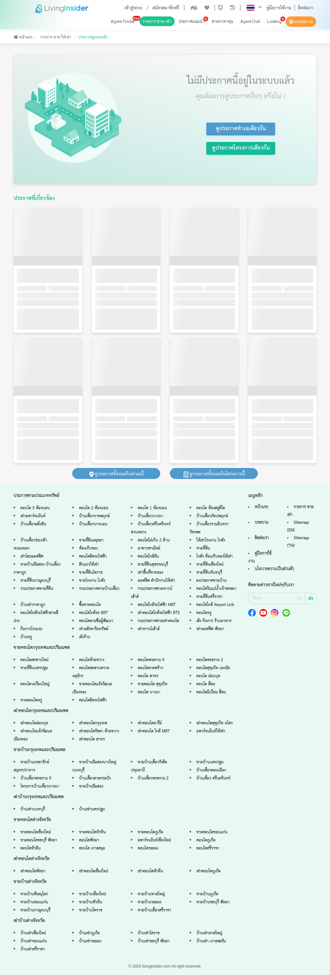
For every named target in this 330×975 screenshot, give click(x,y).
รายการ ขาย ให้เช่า (55, 36)
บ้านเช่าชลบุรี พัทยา (154, 941)
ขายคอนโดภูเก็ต (150, 832)
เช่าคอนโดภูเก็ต (208, 871)
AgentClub (250, 21)
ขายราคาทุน (222, 21)
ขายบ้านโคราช (90, 910)
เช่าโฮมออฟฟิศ (31, 556)
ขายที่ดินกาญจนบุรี (35, 581)
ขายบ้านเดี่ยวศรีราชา (154, 910)
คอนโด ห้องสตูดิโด (210, 508)
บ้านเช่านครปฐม (92, 809)
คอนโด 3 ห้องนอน (35, 508)
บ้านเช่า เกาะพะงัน (211, 941)
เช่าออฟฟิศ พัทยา (210, 629)
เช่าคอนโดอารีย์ (150, 723)
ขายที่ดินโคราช (90, 573)
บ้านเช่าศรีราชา (32, 949)
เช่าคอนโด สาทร (92, 739)
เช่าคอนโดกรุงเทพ (93, 723)
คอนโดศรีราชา (207, 848)
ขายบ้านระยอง (149, 902)
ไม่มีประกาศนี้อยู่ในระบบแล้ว (241, 80)
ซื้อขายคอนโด (90, 605)
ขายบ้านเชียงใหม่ (92, 894)
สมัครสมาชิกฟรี (165, 7)
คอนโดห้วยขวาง (91, 660)
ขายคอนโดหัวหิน (92, 832)
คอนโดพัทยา (89, 840)
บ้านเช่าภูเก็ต (89, 933)
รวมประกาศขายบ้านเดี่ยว (99, 589)
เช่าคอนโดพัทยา (32, 871)
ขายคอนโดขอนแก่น (212, 832)
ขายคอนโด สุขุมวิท (152, 684)
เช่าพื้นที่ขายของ (150, 573)
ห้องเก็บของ (88, 548)
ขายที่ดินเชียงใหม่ (209, 565)
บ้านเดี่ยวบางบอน (93, 524)
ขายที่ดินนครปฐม (34, 668)
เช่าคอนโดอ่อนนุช (34, 723)
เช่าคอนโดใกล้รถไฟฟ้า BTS (159, 613)
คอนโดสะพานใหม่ (34, 660)
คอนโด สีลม (205, 684)
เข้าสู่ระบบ (133, 7)
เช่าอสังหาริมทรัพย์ (93, 629)
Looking (274, 21)
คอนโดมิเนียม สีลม (211, 692)
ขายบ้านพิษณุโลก (34, 894)
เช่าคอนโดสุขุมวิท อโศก (214, 723)
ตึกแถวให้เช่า (89, 565)
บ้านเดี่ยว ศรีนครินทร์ (213, 778)
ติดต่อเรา (305, 7)
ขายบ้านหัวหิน (90, 902)
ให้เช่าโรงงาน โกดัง (210, 540)
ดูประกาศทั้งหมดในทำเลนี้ (116, 473)
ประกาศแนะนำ (192, 21)
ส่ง (310, 598)
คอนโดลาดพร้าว (150, 668)
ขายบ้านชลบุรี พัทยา (212, 902)
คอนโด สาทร (148, 676)
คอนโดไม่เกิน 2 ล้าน (154, 540)
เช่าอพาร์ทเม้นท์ (32, 516)
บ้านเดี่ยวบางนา (150, 516)
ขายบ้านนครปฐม (209, 762)
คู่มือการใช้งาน (259, 557)
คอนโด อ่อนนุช (208, 676)
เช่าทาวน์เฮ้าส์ (149, 629)
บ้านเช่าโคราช (149, 933)
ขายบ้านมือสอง (91, 786)
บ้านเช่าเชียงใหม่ (33, 933)
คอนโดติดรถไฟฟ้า (93, 556)
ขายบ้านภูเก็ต (207, 894)
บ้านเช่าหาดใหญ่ (209, 933)
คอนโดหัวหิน (30, 848)
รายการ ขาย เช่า (157, 21)
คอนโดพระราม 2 (209, 660)
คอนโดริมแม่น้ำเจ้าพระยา (216, 589)
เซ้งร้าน (84, 637)
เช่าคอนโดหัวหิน (150, 871)
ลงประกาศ (301, 21)
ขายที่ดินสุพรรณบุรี (153, 565)
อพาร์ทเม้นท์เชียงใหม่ (154, 840)
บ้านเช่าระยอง (90, 941)
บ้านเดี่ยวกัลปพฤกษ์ (212, 516)
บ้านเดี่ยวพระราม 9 (35, 778)
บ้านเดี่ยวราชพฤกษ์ (94, 516)
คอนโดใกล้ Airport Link (215, 605)
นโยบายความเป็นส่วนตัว (274, 569)
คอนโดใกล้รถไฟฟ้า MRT (157, 605)
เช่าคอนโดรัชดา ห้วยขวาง (99, 731)
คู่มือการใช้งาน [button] (279, 7)
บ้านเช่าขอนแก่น (33, 941)
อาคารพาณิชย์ (149, 548)
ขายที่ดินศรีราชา (209, 597)
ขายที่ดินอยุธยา (91, 540)
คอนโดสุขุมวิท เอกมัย (213, 668)
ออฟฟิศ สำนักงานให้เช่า (156, 581)
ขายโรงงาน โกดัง (92, 581)
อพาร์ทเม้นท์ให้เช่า (210, 731)
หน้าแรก (23, 36)
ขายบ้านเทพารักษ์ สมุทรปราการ (31, 766)
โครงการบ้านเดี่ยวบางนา (39, 786)
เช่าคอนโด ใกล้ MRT (154, 731)
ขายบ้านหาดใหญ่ (151, 894)
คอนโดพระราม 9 (151, 660)
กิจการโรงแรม (31, 629)
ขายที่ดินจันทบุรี (209, 573)
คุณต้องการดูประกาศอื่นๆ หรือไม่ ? (241, 96)
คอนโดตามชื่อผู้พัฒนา (96, 621)
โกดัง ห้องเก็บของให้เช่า (214, 556)
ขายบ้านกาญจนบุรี (35, 910)
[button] (220, 8)
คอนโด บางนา (149, 692)
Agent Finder (123, 21)
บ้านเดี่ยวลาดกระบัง (95, 778)
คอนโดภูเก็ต (205, 840)
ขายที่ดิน (203, 548)
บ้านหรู (26, 637)
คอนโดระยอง (148, 848)
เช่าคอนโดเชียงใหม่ (93, 871)
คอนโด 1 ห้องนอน (152, 508)
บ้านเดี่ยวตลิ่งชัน (33, 524)
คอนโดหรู (203, 613)
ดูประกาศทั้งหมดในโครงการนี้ (214, 473)
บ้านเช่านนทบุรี (32, 809)
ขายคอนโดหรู (31, 700)
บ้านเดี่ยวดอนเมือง (211, 770)
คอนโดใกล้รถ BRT (93, 613)
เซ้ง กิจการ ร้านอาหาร (213, 621)
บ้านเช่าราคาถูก (32, 605)
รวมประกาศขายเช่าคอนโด (158, 621)
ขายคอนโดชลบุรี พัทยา (38, 840)
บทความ (261, 522)
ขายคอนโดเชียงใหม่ (35, 832)
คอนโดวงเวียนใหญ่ (34, 684)
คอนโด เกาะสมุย (92, 848)
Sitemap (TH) (298, 542)
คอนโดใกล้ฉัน (148, 556)
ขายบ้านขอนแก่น (34, 902)
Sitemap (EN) (298, 526)
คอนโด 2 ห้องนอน (93, 508)
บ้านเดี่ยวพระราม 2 (153, 778)
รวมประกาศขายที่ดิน (36, 589)
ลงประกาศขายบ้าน (211, 581)
